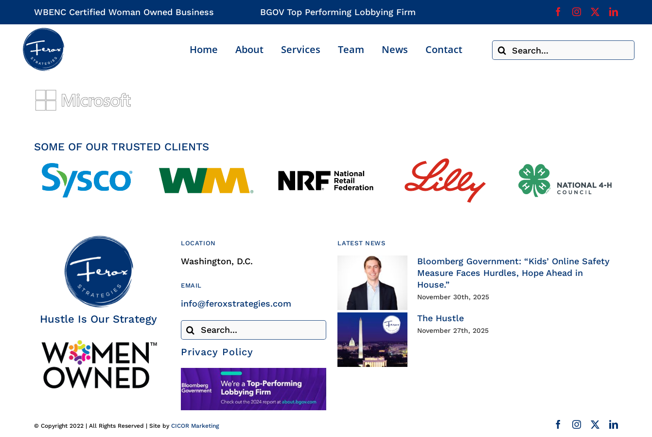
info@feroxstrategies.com (236, 303)
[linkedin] (613, 11)
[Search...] (563, 50)
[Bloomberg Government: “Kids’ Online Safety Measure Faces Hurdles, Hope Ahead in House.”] (372, 282)
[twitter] (595, 11)
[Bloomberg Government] (253, 372)
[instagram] (576, 11)
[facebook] (558, 11)
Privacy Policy (217, 352)
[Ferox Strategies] (43, 31)
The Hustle (440, 318)
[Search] (501, 50)
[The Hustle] (372, 339)
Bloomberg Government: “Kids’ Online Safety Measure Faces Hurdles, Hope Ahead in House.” (513, 273)
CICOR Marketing (195, 425)
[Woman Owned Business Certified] (98, 343)
